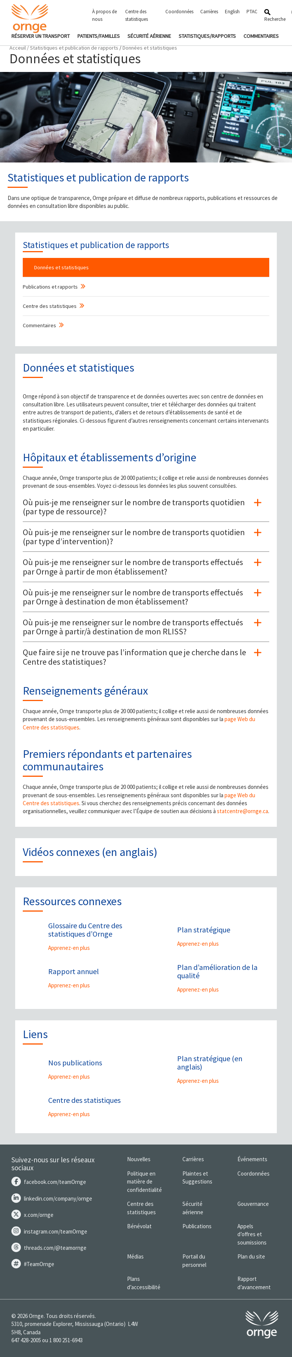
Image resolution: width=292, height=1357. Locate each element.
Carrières (209, 11)
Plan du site (251, 1256)
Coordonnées (179, 11)
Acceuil (17, 47)
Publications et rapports (50, 286)
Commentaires (39, 325)
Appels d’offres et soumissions (252, 1234)
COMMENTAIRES (261, 36)
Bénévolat (139, 1226)
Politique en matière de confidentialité (144, 1181)
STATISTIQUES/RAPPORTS (207, 36)
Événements (252, 1159)
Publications (197, 1226)
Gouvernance (253, 1203)
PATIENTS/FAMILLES (98, 36)
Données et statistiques (61, 267)
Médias (135, 1256)
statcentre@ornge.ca (242, 811)
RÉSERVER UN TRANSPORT (40, 36)
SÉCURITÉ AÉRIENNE (149, 36)
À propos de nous (104, 15)
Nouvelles (139, 1159)
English (232, 11)
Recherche (275, 15)
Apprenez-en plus (69, 947)
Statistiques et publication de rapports (74, 47)
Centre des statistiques (136, 15)
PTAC (251, 11)
